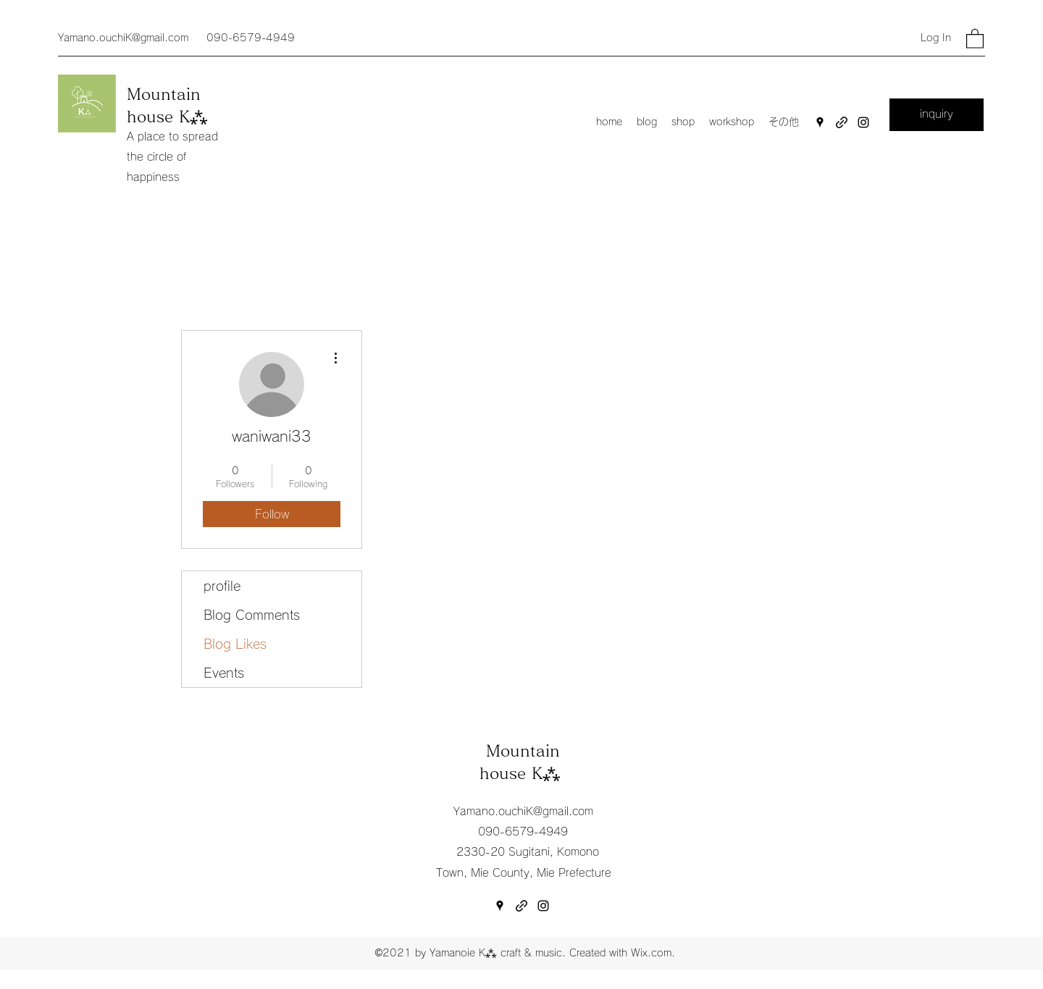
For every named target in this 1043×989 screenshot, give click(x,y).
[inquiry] (936, 114)
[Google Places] (820, 122)
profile (222, 585)
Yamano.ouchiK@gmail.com (123, 38)
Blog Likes (235, 643)
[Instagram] (863, 122)
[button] (975, 38)
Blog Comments (252, 614)
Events (224, 672)
